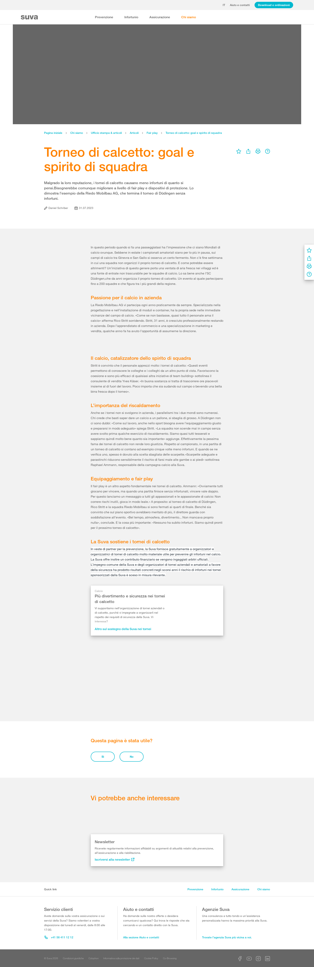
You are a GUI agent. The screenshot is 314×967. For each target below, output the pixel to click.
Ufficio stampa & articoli (106, 132)
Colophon (94, 958)
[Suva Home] (30, 17)
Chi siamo (188, 17)
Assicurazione (159, 17)
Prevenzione (104, 17)
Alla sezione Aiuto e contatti (141, 937)
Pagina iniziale (53, 132)
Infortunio (131, 17)
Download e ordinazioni (274, 5)
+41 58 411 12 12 (58, 937)
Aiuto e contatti (240, 5)
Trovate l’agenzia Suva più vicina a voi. (227, 937)
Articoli (134, 132)
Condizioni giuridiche (73, 958)
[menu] (238, 151)
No (132, 756)
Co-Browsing (170, 958)
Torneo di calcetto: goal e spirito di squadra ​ (194, 132)
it (224, 5)
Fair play (152, 132)
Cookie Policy (151, 958)
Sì (103, 756)
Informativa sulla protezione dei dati (121, 958)
